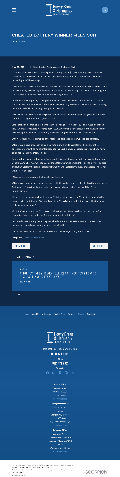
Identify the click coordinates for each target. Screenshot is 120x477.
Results (81, 314)
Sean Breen (39, 237)
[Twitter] (72, 372)
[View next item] (25, 294)
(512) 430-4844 (60, 353)
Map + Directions (60, 399)
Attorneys (46, 314)
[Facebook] (47, 372)
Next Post (99, 246)
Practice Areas (59, 314)
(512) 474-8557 (60, 363)
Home (26, 314)
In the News (28, 237)
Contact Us (91, 314)
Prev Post (21, 246)
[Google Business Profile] (53, 372)
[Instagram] (66, 372)
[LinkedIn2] (60, 372)
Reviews (71, 314)
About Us (35, 314)
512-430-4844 (60, 395)
